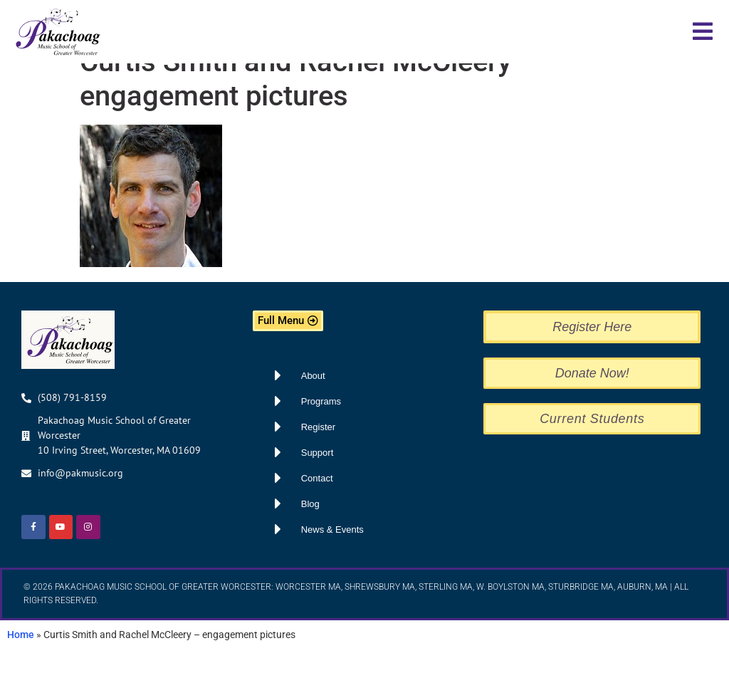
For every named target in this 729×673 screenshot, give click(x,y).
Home (20, 658)
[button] (702, 31)
